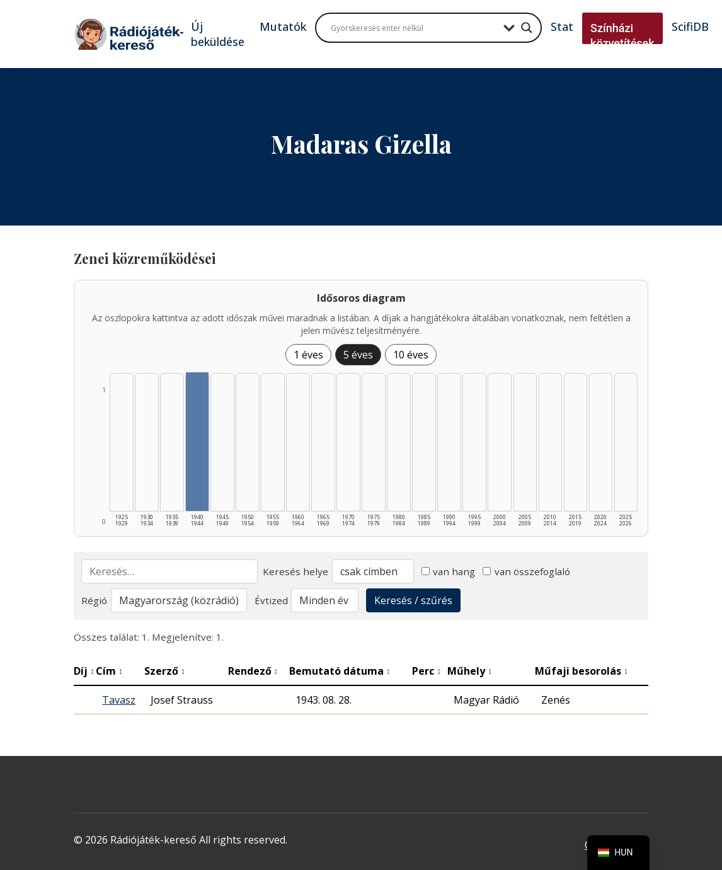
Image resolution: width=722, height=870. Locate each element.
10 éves (410, 355)
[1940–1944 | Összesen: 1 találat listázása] (197, 441)
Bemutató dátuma (340, 671)
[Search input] (414, 28)
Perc (426, 671)
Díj (84, 671)
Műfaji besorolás (581, 671)
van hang (448, 571)
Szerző (164, 671)
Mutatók (283, 26)
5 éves (358, 355)
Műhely (469, 671)
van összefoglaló (526, 571)
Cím (109, 671)
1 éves (308, 355)
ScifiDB (690, 26)
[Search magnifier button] (527, 28)
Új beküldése (217, 34)
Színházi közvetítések (622, 35)
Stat (562, 26)
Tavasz (118, 700)
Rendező (253, 671)
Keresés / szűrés (413, 600)
